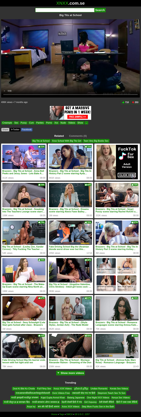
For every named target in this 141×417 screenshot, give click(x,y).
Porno (49, 123)
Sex (16, 123)
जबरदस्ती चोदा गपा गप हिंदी (83, 393)
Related (59, 135)
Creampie (7, 123)
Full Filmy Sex (44, 388)
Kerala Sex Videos (119, 388)
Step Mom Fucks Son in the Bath (98, 406)
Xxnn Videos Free (61, 393)
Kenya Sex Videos (121, 397)
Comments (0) (78, 135)
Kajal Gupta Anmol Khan (53, 397)
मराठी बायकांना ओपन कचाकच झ (45, 402)
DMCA (69, 414)
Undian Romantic (99, 388)
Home (54, 414)
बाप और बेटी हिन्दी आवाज (48, 406)
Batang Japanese (76, 397)
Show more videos (70, 373)
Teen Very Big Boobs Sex (96, 141)
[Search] (64, 10)
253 (135, 102)
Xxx (56, 123)
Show (80, 123)
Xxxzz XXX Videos (63, 388)
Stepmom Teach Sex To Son (111, 393)
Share (5, 129)
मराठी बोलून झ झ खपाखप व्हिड (17, 402)
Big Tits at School (41, 141)
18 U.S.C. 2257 (82, 414)
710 (125, 102)
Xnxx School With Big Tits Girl (66, 141)
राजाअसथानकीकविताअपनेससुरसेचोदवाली (33, 393)
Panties (40, 123)
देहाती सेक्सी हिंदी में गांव (72, 402)
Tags (61, 414)
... (86, 123)
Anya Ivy (31, 406)
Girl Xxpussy (90, 402)
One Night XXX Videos (98, 397)
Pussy (24, 123)
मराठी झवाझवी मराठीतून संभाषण (24, 397)
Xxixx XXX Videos (70, 406)
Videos (71, 123)
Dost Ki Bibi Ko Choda (24, 388)
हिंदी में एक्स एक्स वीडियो (126, 402)
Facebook (27, 129)
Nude (63, 123)
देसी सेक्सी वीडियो (106, 402)
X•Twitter (15, 129)
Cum (31, 123)
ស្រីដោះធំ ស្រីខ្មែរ (81, 388)
